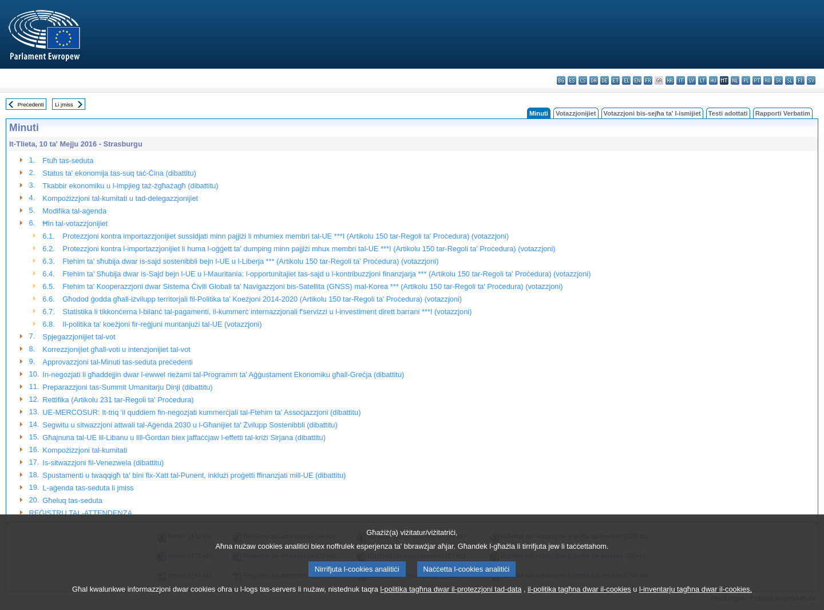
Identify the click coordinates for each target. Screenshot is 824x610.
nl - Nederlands (735, 80)
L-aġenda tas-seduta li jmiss (87, 488)
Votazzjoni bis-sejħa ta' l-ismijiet (652, 113)
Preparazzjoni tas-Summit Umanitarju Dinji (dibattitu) (127, 387)
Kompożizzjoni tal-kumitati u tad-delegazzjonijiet (120, 198)
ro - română (767, 80)
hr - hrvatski (669, 80)
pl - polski (746, 80)
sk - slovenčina (778, 80)
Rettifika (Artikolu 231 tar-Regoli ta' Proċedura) (117, 399)
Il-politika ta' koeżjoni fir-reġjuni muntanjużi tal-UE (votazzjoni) (162, 324)
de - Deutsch (604, 80)
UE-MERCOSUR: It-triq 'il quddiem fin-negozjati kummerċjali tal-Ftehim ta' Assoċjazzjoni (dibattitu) (201, 412)
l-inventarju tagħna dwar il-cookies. (695, 603)
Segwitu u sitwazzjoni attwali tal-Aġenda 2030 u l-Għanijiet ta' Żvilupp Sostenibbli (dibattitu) (189, 425)
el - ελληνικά (626, 80)
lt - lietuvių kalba (702, 80)
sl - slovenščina (789, 80)
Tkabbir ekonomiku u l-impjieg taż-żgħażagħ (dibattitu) (130, 185)
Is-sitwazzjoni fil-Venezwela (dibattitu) (103, 462)
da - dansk (593, 80)
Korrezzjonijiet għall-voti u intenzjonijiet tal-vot (116, 349)
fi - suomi (800, 80)
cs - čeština (583, 80)
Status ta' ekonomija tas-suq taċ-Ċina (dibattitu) (119, 173)
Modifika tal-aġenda (74, 211)
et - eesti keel (615, 80)
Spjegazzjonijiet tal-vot (78, 336)
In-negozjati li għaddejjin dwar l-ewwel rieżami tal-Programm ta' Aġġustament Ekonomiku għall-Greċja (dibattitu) (223, 374)
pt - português (756, 80)
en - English (637, 80)
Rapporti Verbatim (782, 113)
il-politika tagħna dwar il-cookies (579, 603)
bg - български (561, 80)
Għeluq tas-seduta (72, 500)
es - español (572, 80)
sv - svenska (811, 80)
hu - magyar (713, 80)
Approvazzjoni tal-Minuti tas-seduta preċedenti (117, 362)
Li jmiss (64, 104)
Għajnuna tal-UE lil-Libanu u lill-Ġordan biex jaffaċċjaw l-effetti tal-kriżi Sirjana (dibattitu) (184, 437)
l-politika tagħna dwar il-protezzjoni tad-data (450, 603)
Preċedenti (31, 104)
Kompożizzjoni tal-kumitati (84, 450)
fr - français (648, 80)
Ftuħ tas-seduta (67, 160)
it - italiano (680, 80)
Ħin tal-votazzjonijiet (75, 223)
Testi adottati (728, 113)
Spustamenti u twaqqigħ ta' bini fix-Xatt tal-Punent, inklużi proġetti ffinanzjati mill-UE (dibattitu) (194, 475)
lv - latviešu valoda (691, 80)
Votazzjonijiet (576, 113)
